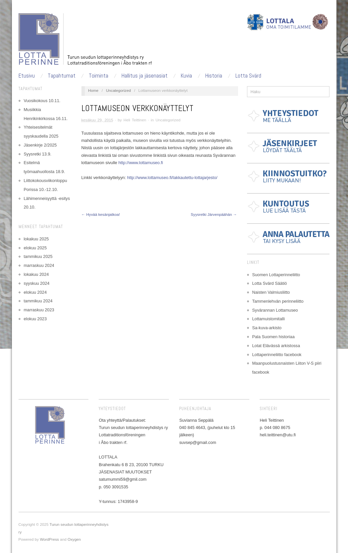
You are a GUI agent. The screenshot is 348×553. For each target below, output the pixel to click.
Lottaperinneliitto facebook (277, 354)
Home (93, 90)
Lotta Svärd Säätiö (269, 283)
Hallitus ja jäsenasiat (145, 76)
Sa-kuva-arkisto (267, 327)
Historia (213, 76)
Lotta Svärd (248, 76)
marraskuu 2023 (39, 309)
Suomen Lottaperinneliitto (276, 274)
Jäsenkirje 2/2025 (40, 145)
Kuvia (186, 76)
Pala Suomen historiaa (273, 336)
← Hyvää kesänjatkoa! (100, 214)
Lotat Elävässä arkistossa (276, 345)
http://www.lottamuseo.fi (140, 162)
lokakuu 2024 (36, 274)
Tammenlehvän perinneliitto (278, 301)
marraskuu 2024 (39, 265)
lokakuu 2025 (36, 238)
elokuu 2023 (35, 318)
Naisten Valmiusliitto (271, 292)
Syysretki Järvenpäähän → (214, 214)
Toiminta (98, 76)
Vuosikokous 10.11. (42, 100)
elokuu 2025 (35, 247)
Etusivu (27, 76)
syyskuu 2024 (37, 283)
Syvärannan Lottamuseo (275, 310)
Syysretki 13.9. (38, 154)
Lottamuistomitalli (268, 318)
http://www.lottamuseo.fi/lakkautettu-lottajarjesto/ (172, 177)
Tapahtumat (61, 76)
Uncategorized (118, 90)
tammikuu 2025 (38, 256)
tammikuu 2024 (38, 300)
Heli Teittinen (135, 120)
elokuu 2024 (35, 292)
